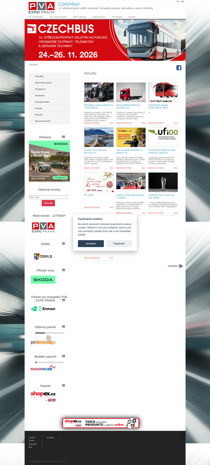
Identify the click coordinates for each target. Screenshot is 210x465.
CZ (178, 1)
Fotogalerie (40, 89)
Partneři (38, 115)
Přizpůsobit (119, 243)
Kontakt (132, 17)
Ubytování (40, 95)
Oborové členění (43, 121)
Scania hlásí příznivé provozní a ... (95, 151)
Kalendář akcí (99, 17)
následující (173, 266)
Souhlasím (91, 243)
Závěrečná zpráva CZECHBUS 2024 (158, 106)
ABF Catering (79, 17)
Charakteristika (42, 102)
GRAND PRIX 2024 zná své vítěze (161, 196)
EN (182, 1)
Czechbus (33, 65)
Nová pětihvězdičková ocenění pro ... (128, 106)
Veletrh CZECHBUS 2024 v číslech (130, 196)
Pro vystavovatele (58, 17)
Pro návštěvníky (35, 17)
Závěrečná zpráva (43, 83)
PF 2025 (89, 195)
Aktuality (39, 76)
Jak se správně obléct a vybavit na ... (129, 151)
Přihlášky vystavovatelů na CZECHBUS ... (98, 106)
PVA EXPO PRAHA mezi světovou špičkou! (161, 151)
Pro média (117, 17)
